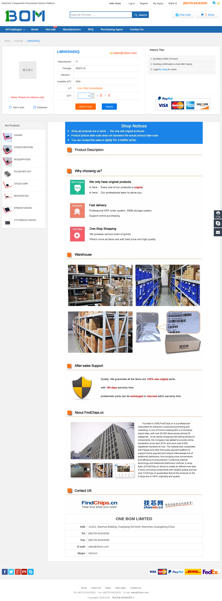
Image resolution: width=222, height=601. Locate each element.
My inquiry (163, 69)
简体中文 (172, 3)
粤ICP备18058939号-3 (123, 597)
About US (96, 588)
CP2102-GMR (21, 183)
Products (18, 41)
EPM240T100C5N (23, 208)
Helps (108, 588)
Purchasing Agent (112, 29)
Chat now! (183, 14)
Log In (132, 3)
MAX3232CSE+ (21, 195)
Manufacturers (72, 29)
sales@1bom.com (123, 52)
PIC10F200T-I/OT (22, 171)
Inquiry (109, 106)
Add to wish (16, 107)
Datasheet (39, 107)
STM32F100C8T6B (23, 147)
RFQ (91, 29)
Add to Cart (85, 106)
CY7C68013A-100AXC (25, 220)
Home (34, 29)
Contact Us (137, 29)
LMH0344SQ (33, 41)
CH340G (18, 135)
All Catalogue (14, 29)
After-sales (120, 588)
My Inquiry (158, 3)
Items (207, 15)
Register (144, 3)
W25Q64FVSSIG (22, 159)
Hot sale (51, 29)
